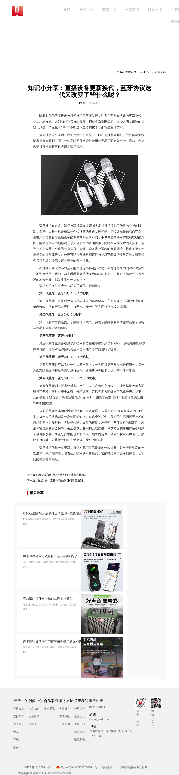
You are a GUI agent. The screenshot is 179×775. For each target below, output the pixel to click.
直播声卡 (18, 716)
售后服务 (64, 708)
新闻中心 (109, 10)
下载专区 (64, 716)
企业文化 (79, 716)
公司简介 (79, 708)
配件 (16, 747)
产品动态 (34, 708)
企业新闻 (34, 716)
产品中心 (86, 10)
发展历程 (79, 724)
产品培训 (64, 724)
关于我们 (81, 701)
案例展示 (49, 708)
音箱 (16, 731)
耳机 (16, 739)
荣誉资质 (79, 731)
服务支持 (155, 10)
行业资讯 (160, 72)
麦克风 (17, 724)
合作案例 (132, 10)
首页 (66, 10)
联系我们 (79, 739)
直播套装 (18, 708)
